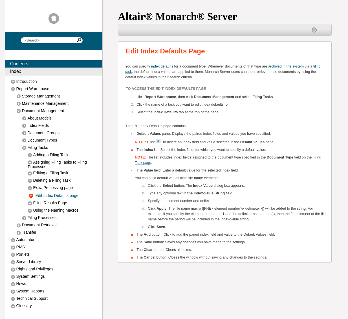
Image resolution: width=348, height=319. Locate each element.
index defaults (162, 66)
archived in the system (286, 66)
